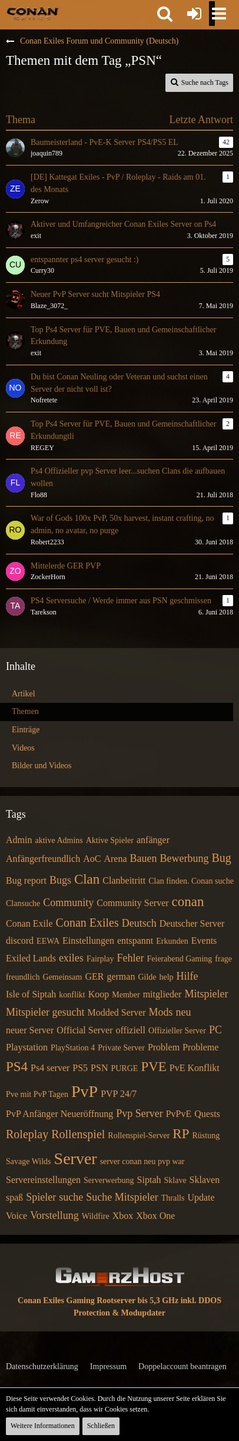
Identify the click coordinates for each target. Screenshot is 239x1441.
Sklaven (205, 1180)
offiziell (130, 1030)
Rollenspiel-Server (139, 1135)
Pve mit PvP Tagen (37, 1094)
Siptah (149, 1180)
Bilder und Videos (42, 765)
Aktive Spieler (110, 840)
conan (188, 901)
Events (204, 941)
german (121, 976)
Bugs (60, 880)
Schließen (101, 1426)
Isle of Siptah (31, 994)
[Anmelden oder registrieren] (194, 13)
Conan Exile (29, 923)
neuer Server (30, 1030)
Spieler (41, 1197)
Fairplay (100, 958)
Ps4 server (50, 1068)
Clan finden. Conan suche (191, 881)
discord (20, 941)
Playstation (27, 1047)
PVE (153, 1066)
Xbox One (155, 1216)
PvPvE (179, 1114)
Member (126, 994)
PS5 (80, 1068)
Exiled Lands (31, 958)
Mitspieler (206, 994)
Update (200, 1197)
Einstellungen (88, 941)
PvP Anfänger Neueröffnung (59, 1114)
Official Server (84, 1030)
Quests (207, 1114)
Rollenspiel (78, 1134)
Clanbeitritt (123, 880)
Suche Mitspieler (122, 1197)
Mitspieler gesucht (45, 1012)
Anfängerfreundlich (43, 859)
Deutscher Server (192, 923)
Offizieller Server (177, 1030)
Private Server (121, 1047)
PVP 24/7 (119, 1094)
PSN (99, 1068)
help (167, 977)
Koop (98, 994)
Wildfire (95, 1216)
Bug (221, 857)
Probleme (200, 1047)
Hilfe (187, 976)
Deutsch (139, 923)
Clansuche (23, 903)
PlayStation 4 (73, 1047)
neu (183, 1012)
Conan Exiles (87, 922)
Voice (16, 1216)
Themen (25, 711)
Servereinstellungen (43, 1180)
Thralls (173, 1198)
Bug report (26, 880)
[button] (165, 13)
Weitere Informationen (43, 1426)
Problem (164, 1047)
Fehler (130, 958)
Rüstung (206, 1135)
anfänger (153, 840)
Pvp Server (139, 1113)
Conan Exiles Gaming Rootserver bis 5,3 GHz (98, 1300)
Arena (115, 859)
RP (180, 1133)
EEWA (47, 941)
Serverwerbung (109, 1180)
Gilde (147, 977)
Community (68, 902)
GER (94, 976)
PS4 (17, 1066)
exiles (71, 958)
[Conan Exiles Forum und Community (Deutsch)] (33, 13)
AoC (92, 859)
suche (71, 1197)
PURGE (124, 1068)
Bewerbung (184, 858)
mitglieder (162, 994)
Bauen (143, 858)
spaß (14, 1197)
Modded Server (116, 1012)
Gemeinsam (62, 977)
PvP (84, 1091)
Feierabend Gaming (180, 958)
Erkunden (172, 941)
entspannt (135, 941)
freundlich (23, 977)
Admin (19, 840)
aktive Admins (58, 840)
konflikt (72, 994)
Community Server (132, 903)
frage (223, 958)
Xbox (123, 1216)
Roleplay (27, 1134)
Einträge (25, 729)
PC (215, 1030)
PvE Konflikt (195, 1068)
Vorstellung (54, 1215)
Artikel (23, 693)
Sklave (175, 1180)
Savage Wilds (28, 1161)
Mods (161, 1012)
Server (75, 1158)
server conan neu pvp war (142, 1161)
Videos (23, 747)
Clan (86, 879)
